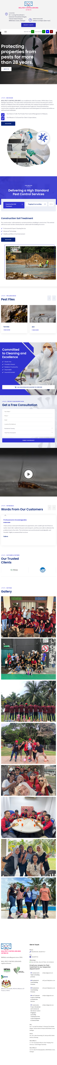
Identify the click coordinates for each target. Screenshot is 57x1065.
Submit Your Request (28, 440)
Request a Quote (28, 25)
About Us (6, 69)
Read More (8, 123)
